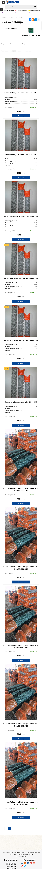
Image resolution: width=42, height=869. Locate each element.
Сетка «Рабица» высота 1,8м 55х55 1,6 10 (20, 93)
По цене (25, 44)
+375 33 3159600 (11, 865)
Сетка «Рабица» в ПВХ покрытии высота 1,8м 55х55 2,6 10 (20, 724)
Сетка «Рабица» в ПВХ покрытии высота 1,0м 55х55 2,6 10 (20, 489)
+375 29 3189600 (11, 863)
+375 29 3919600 (11, 866)
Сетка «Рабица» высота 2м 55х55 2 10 (21, 402)
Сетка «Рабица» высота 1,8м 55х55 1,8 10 (20, 155)
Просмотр (21, 116)
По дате (4, 44)
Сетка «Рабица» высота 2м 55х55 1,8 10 (21, 340)
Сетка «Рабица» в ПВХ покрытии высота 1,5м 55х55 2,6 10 (20, 646)
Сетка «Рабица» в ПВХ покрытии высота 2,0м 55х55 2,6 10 (20, 803)
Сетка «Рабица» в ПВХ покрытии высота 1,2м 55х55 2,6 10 (20, 568)
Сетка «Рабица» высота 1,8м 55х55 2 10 (21, 216)
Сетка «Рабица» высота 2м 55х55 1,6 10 (21, 278)
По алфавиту (14, 44)
